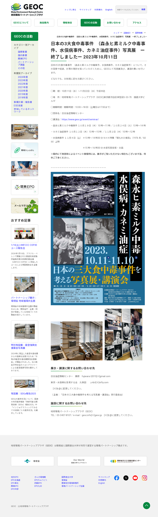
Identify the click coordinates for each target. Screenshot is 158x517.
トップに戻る (70, 10)
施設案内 (44, 22)
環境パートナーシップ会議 (73, 486)
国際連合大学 (67, 477)
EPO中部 (14, 489)
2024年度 (23, 77)
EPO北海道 (15, 480)
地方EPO (14, 477)
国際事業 (22, 52)
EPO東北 (14, 483)
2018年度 (23, 97)
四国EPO (38, 483)
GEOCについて (21, 22)
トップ (116, 33)
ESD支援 (18, 105)
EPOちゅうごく (40, 480)
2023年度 (23, 80)
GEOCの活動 (90, 22)
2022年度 (23, 84)
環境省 (64, 480)
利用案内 (98, 10)
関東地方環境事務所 (70, 483)
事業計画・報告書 (23, 102)
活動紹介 (127, 33)
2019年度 (23, 94)
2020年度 (23, 91)
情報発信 (67, 22)
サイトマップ (85, 10)
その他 (21, 68)
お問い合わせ (114, 22)
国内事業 (22, 55)
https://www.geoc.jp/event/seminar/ (80, 119)
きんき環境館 (40, 477)
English (109, 10)
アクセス (137, 22)
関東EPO (22, 58)
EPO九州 (38, 486)
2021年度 (23, 87)
